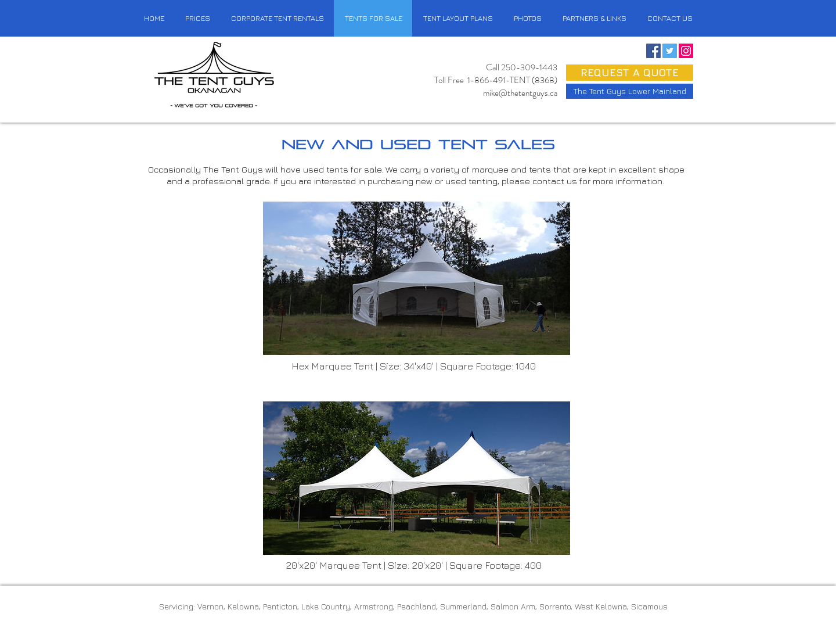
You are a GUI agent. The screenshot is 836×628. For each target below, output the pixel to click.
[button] (669, 18)
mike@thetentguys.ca (520, 93)
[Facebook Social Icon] (653, 51)
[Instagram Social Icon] (686, 51)
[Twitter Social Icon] (669, 51)
